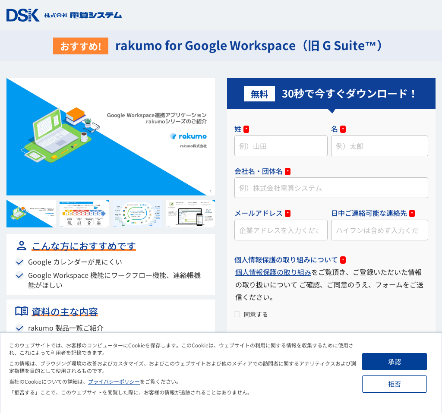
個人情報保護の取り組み (273, 272)
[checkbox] (331, 313)
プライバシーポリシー (114, 381)
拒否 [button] (394, 383)
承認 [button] (394, 361)
